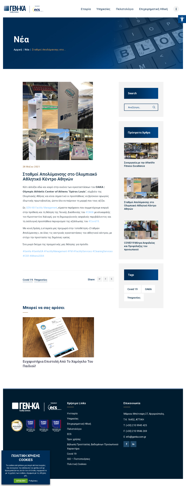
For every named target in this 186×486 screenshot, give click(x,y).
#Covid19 (94, 221)
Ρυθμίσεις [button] (33, 481)
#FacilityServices (82, 251)
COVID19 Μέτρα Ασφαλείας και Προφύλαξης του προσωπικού (139, 246)
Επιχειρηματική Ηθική (79, 424)
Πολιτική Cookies (76, 464)
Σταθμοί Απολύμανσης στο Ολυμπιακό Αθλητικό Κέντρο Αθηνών (140, 205)
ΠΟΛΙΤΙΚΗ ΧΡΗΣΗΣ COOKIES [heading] (26, 458)
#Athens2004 (37, 255)
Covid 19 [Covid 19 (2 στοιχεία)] (132, 289)
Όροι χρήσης (74, 439)
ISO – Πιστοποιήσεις (78, 459)
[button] (182, 19)
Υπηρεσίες (40, 279)
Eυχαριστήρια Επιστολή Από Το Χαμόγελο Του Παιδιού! (58, 364)
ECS (69, 434)
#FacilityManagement (55, 251)
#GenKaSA (37, 251)
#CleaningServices (102, 251)
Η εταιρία (72, 413)
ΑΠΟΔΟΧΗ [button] (20, 481)
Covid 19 (28, 279)
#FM (70, 251)
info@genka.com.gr (136, 437)
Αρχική (18, 49)
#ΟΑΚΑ (90, 212)
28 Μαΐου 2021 (31, 166)
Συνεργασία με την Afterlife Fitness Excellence (139, 164)
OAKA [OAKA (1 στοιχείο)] (148, 289)
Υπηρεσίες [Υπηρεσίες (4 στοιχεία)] (133, 297)
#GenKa (27, 251)
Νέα (27, 49)
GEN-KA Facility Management (41, 207)
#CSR (26, 255)
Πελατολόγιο (74, 429)
